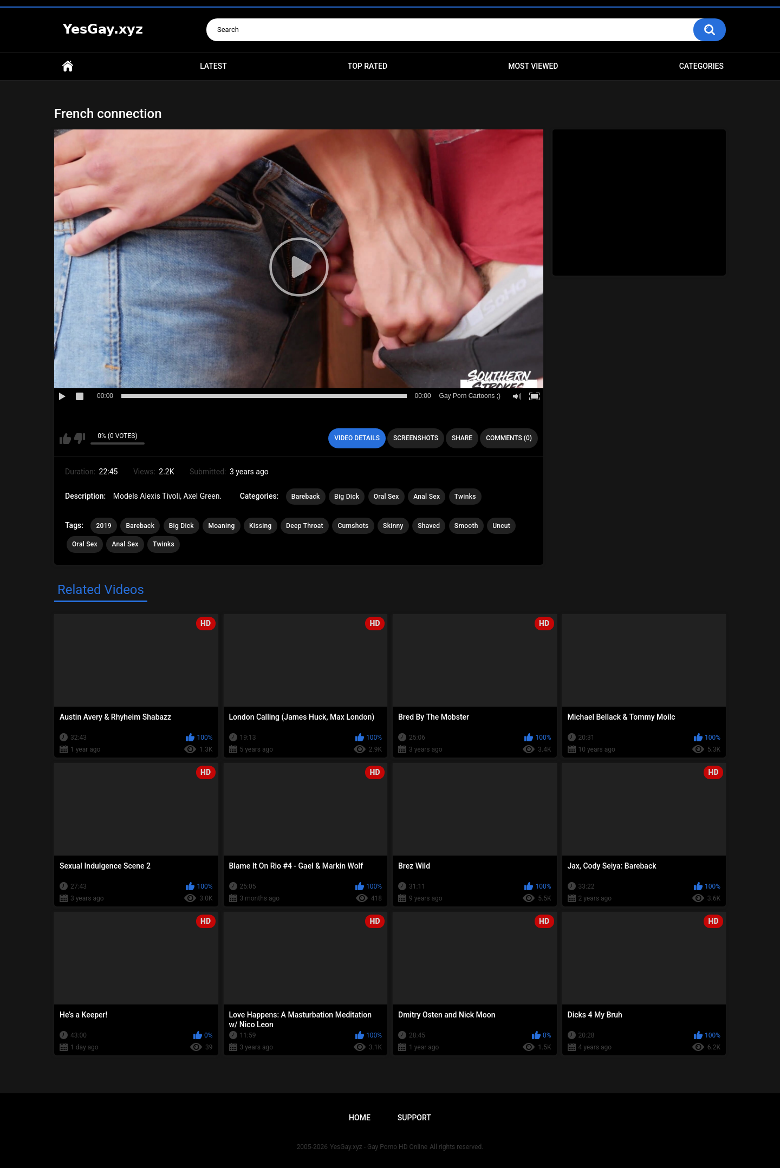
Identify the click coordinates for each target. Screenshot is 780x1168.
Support (414, 1117)
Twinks (465, 496)
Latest (213, 66)
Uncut (501, 526)
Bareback (305, 496)
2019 (103, 526)
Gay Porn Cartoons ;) (469, 396)
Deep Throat (304, 526)
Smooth (466, 526)
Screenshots (415, 438)
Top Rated (367, 66)
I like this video (65, 438)
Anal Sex (426, 496)
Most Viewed (533, 66)
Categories (701, 66)
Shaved (429, 526)
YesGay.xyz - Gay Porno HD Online (378, 1147)
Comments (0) (509, 438)
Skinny (393, 526)
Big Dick (346, 496)
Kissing (260, 526)
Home (67, 66)
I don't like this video (79, 438)
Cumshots (352, 526)
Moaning (221, 526)
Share (462, 438)
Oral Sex (386, 496)
